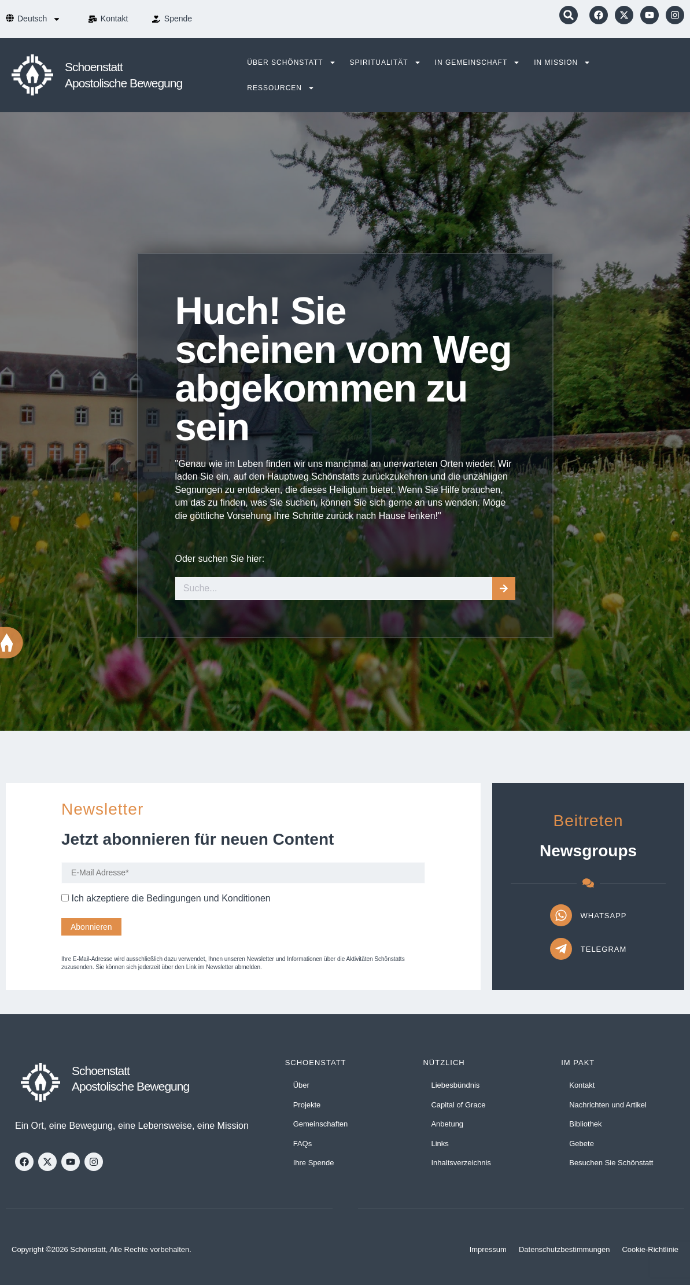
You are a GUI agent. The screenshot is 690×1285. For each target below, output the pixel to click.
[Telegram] (561, 949)
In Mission (562, 62)
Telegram (604, 949)
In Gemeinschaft (478, 62)
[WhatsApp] (561, 915)
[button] (568, 15)
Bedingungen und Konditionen (208, 898)
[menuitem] (39, 19)
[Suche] (503, 588)
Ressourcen (281, 88)
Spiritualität (385, 62)
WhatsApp (604, 915)
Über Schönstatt (291, 62)
